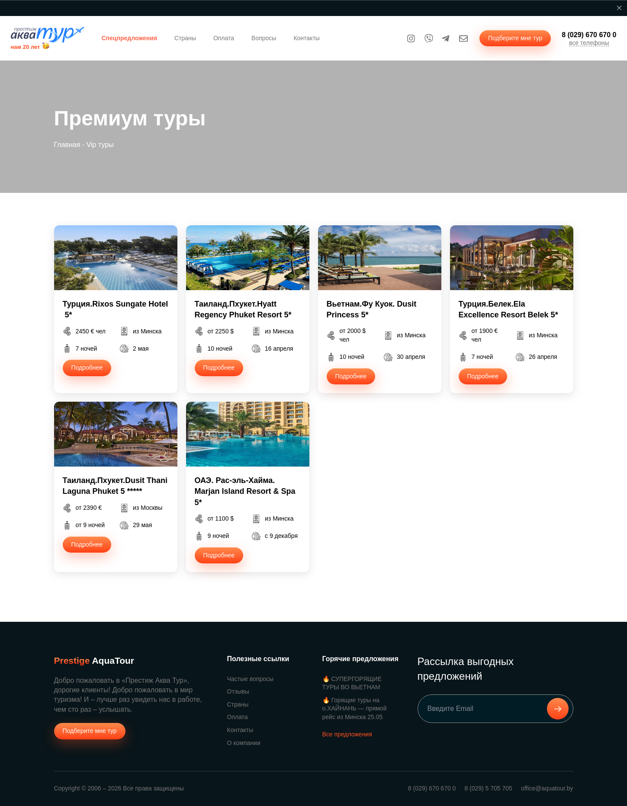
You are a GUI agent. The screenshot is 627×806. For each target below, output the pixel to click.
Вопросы (263, 38)
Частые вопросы (250, 678)
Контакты (306, 38)
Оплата (223, 38)
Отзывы (238, 691)
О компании (243, 742)
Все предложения (347, 734)
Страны (185, 38)
